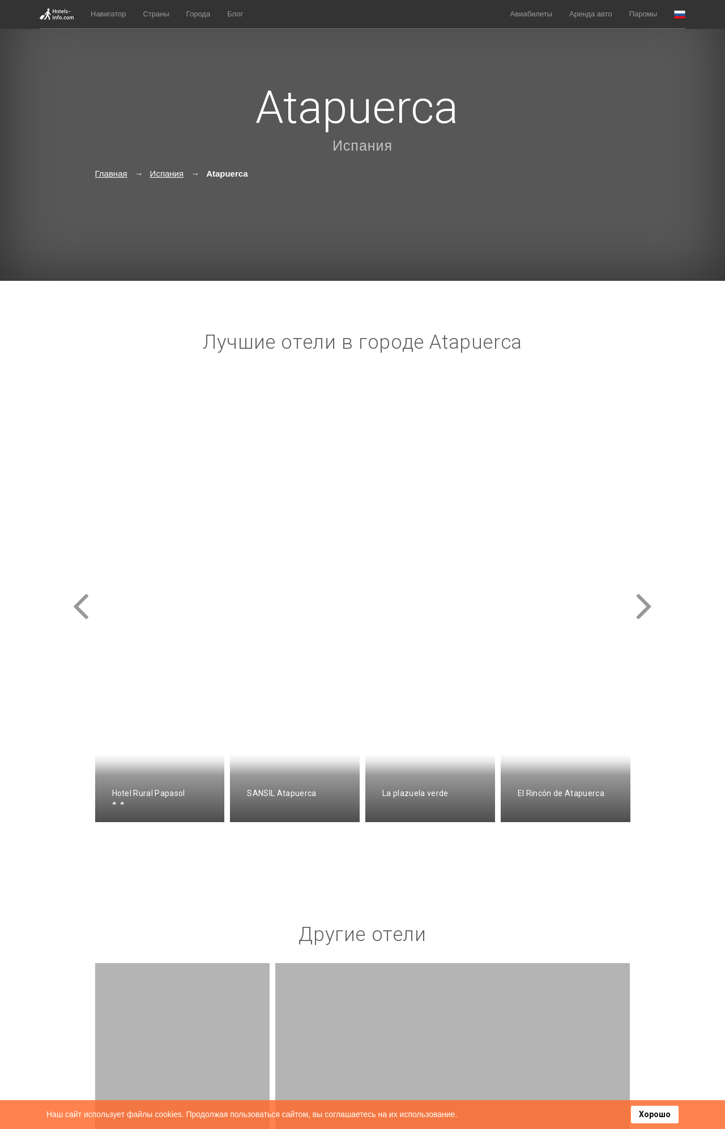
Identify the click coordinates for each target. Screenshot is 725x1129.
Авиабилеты (531, 14)
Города (198, 14)
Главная (111, 173)
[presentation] (81, 596)
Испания (362, 145)
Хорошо (655, 1114)
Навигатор (108, 14)
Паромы (643, 14)
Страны (156, 14)
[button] (679, 14)
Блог (235, 14)
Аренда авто (590, 14)
